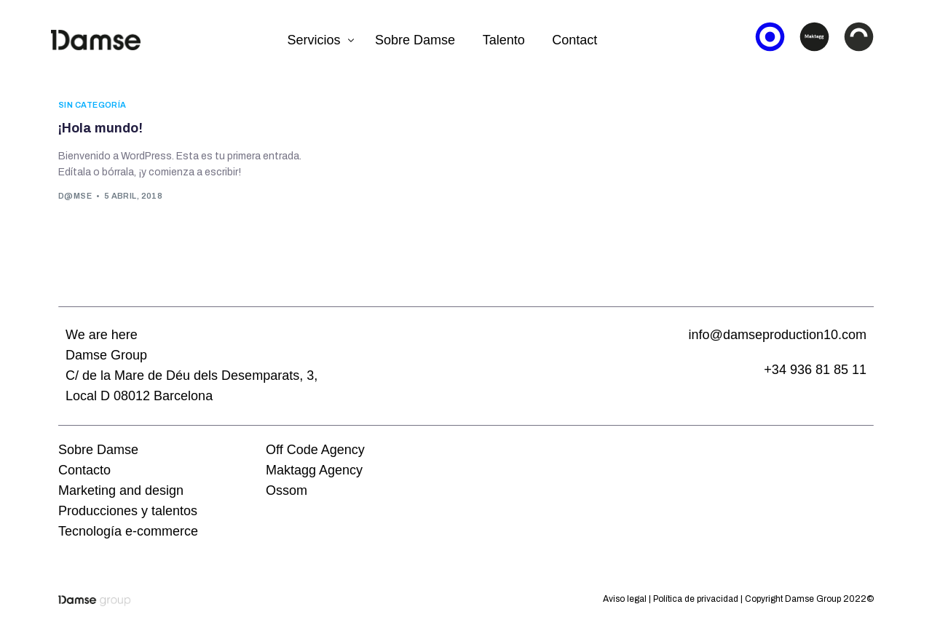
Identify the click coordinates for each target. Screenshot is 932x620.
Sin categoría (92, 105)
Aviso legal (625, 599)
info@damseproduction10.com (777, 334)
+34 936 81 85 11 (815, 369)
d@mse (75, 195)
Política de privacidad (695, 599)
